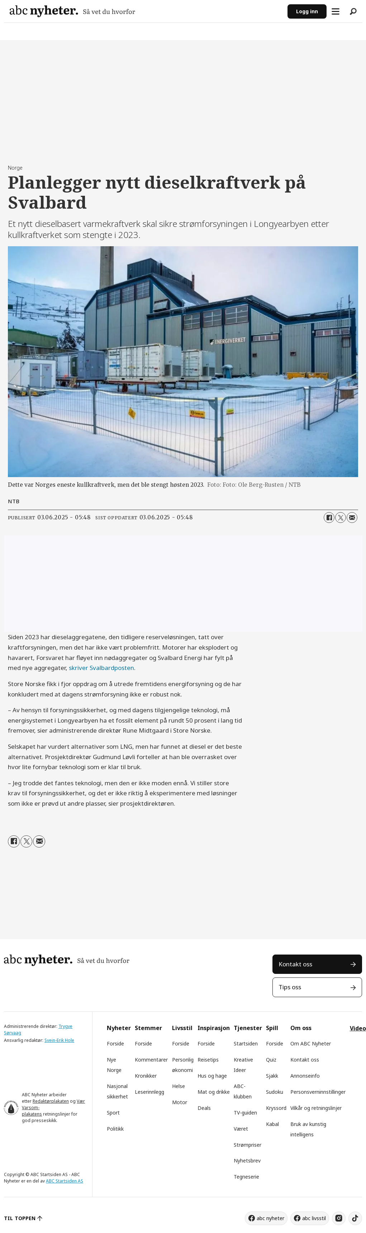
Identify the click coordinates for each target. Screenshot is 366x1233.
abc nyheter (270, 1218)
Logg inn (307, 11)
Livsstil (182, 1028)
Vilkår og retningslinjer (316, 1108)
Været (241, 1128)
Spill (272, 1028)
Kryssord (276, 1108)
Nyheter (119, 1028)
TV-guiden (245, 1112)
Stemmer (148, 1028)
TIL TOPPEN (19, 1218)
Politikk (115, 1128)
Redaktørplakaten (51, 1101)
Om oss (301, 1028)
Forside (115, 1043)
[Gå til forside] (72, 11)
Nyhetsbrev (247, 1160)
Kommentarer (151, 1059)
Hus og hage (212, 1075)
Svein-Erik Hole (59, 1040)
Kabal (272, 1124)
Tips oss (290, 987)
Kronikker (146, 1075)
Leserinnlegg (149, 1091)
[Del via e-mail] (352, 517)
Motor (179, 1102)
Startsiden (246, 1043)
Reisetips (208, 1059)
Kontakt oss (295, 964)
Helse (178, 1086)
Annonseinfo (305, 1075)
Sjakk (272, 1075)
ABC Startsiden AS (64, 1181)
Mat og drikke (214, 1091)
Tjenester (248, 1028)
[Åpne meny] (335, 11)
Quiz (271, 1059)
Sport (113, 1112)
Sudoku (274, 1091)
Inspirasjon (214, 1028)
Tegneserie (246, 1176)
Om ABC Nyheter (310, 1043)
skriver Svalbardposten (101, 668)
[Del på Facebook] (329, 517)
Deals (204, 1108)
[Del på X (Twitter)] (340, 517)
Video (358, 1028)
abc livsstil (314, 1218)
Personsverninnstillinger (318, 1091)
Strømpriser (247, 1144)
